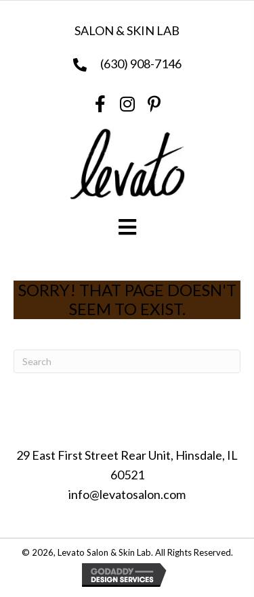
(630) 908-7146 (141, 63)
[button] (100, 104)
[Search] (127, 361)
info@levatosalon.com (127, 494)
